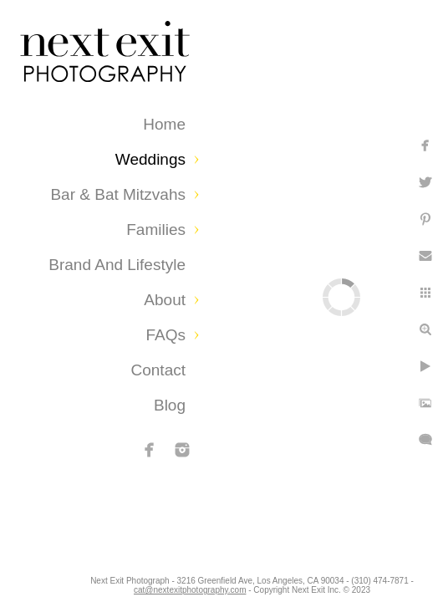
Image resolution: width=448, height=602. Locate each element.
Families (156, 229)
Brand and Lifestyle (117, 264)
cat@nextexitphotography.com (217, 580)
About (165, 300)
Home (164, 124)
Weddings (150, 159)
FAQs (165, 335)
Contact (158, 370)
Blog (170, 405)
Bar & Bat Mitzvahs (118, 194)
